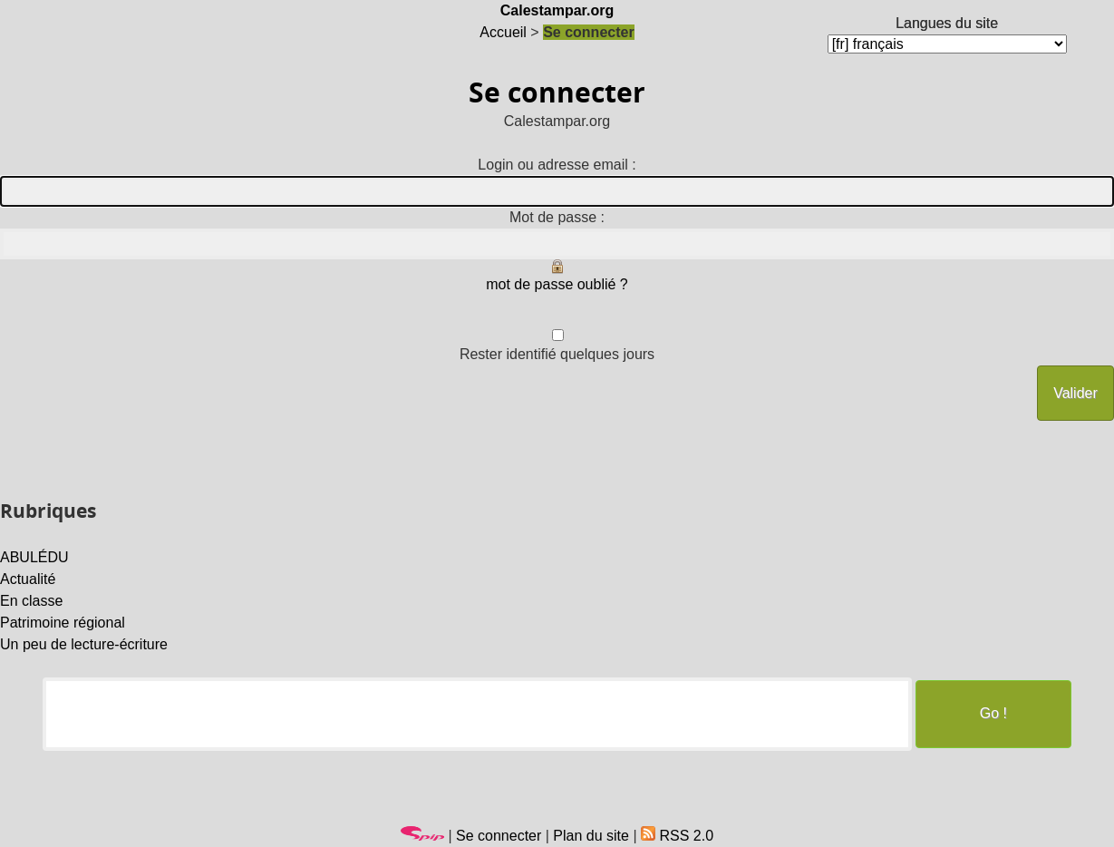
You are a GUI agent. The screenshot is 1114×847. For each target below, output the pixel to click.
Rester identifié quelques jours (557, 354)
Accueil (503, 32)
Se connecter (498, 835)
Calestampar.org (557, 10)
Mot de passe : (557, 217)
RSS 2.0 (677, 835)
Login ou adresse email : (556, 164)
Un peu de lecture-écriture (84, 644)
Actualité (27, 579)
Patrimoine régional (62, 622)
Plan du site (591, 835)
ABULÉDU (34, 557)
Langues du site (947, 23)
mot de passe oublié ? (557, 284)
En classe (31, 600)
